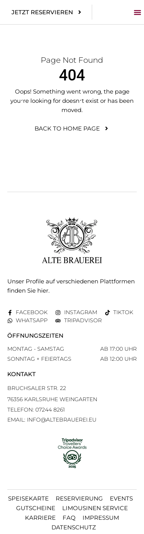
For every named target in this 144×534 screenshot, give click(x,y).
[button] (137, 12)
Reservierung (79, 498)
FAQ (69, 517)
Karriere (40, 517)
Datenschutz (73, 527)
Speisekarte (28, 498)
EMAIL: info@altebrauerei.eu (51, 419)
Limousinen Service (95, 508)
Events (121, 498)
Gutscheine (35, 508)
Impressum (101, 517)
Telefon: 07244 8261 (36, 409)
